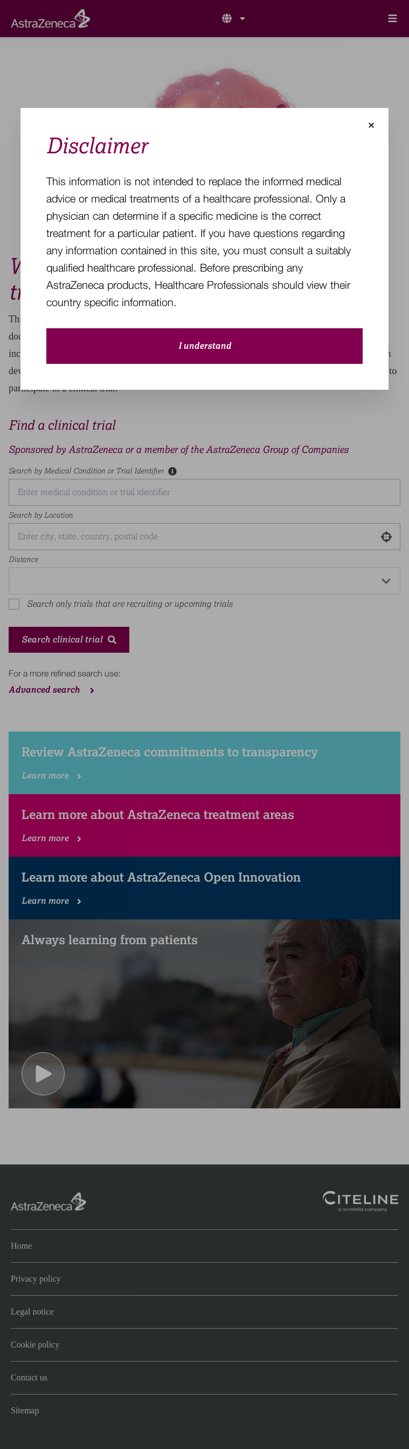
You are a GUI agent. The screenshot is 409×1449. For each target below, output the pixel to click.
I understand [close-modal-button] (204, 346)
